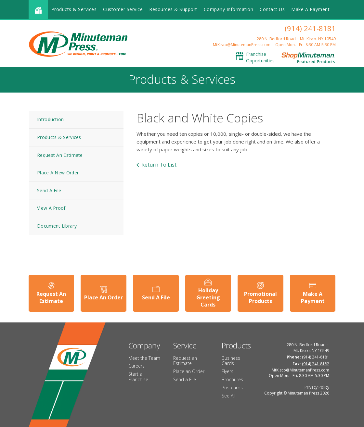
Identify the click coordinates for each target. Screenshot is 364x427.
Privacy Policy (317, 387)
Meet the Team (144, 358)
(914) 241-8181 (310, 28)
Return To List (158, 164)
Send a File (184, 379)
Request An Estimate (60, 155)
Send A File (49, 190)
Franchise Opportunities (260, 57)
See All (228, 396)
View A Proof (51, 208)
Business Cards (231, 361)
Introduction (50, 119)
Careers (136, 366)
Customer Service (123, 9)
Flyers (227, 371)
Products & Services (74, 9)
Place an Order (188, 371)
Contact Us (272, 9)
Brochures (232, 379)
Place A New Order (58, 173)
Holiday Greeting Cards (208, 297)
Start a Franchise (138, 377)
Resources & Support (173, 9)
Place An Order (103, 297)
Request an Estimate (185, 361)
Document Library (57, 226)
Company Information (229, 9)
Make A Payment (310, 9)
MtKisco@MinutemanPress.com (241, 44)
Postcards (232, 387)
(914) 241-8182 (315, 364)
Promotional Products (260, 297)
